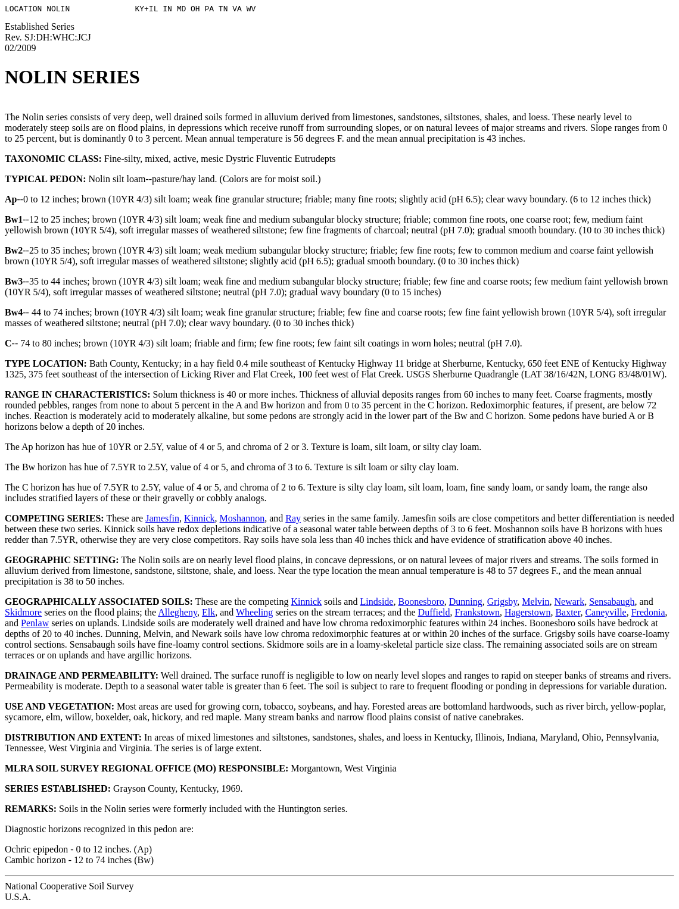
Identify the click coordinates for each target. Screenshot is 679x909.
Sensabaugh (611, 603)
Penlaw (35, 625)
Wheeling (254, 614)
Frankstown (477, 614)
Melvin (535, 603)
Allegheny (177, 614)
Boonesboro (421, 603)
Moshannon (242, 520)
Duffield (434, 614)
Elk (208, 614)
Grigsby (502, 603)
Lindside (376, 603)
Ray (293, 520)
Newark (570, 603)
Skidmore (23, 614)
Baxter (567, 614)
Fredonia (648, 614)
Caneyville (605, 614)
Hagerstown (527, 614)
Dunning (465, 603)
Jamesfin (162, 520)
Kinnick (199, 520)
